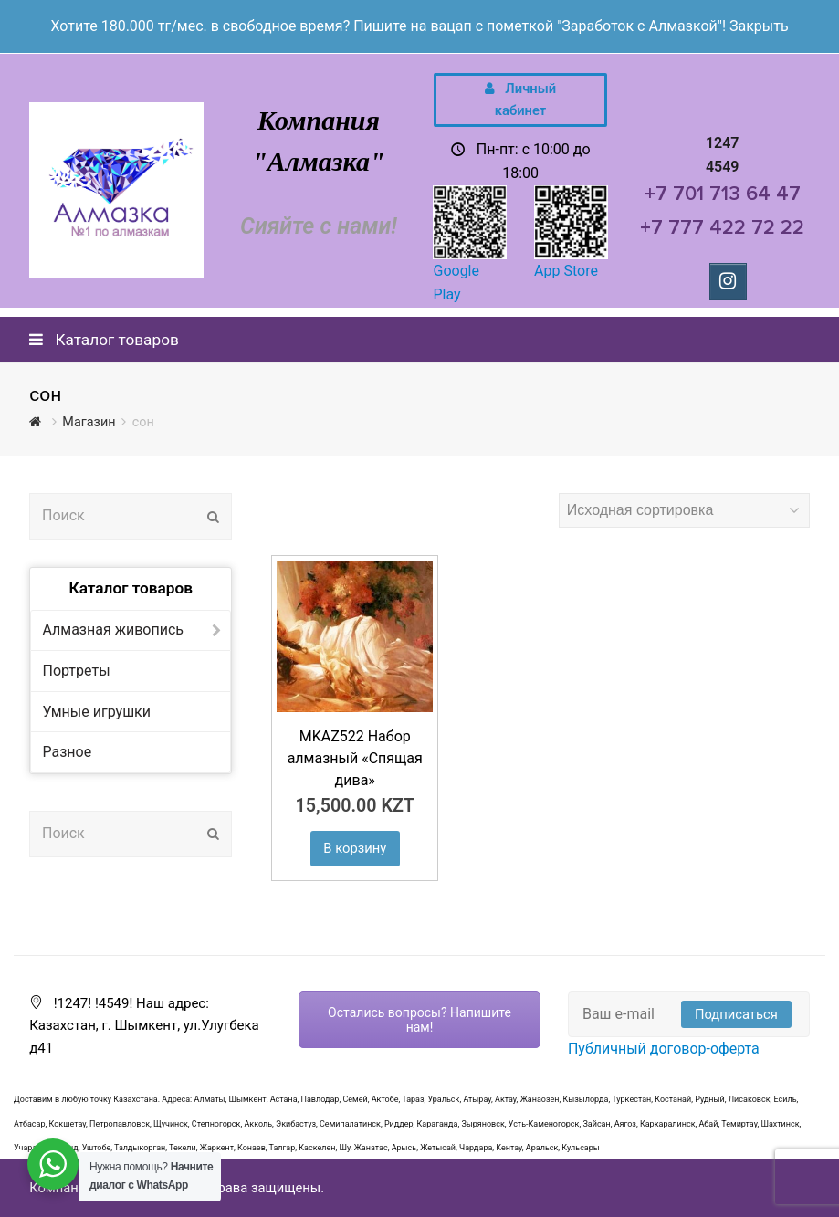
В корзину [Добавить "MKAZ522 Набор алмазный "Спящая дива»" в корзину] (354, 848)
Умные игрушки (96, 711)
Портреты (76, 670)
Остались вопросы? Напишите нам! (419, 1019)
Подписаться (736, 1014)
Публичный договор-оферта (664, 1048)
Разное (66, 752)
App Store (566, 270)
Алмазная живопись (113, 629)
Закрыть (759, 26)
